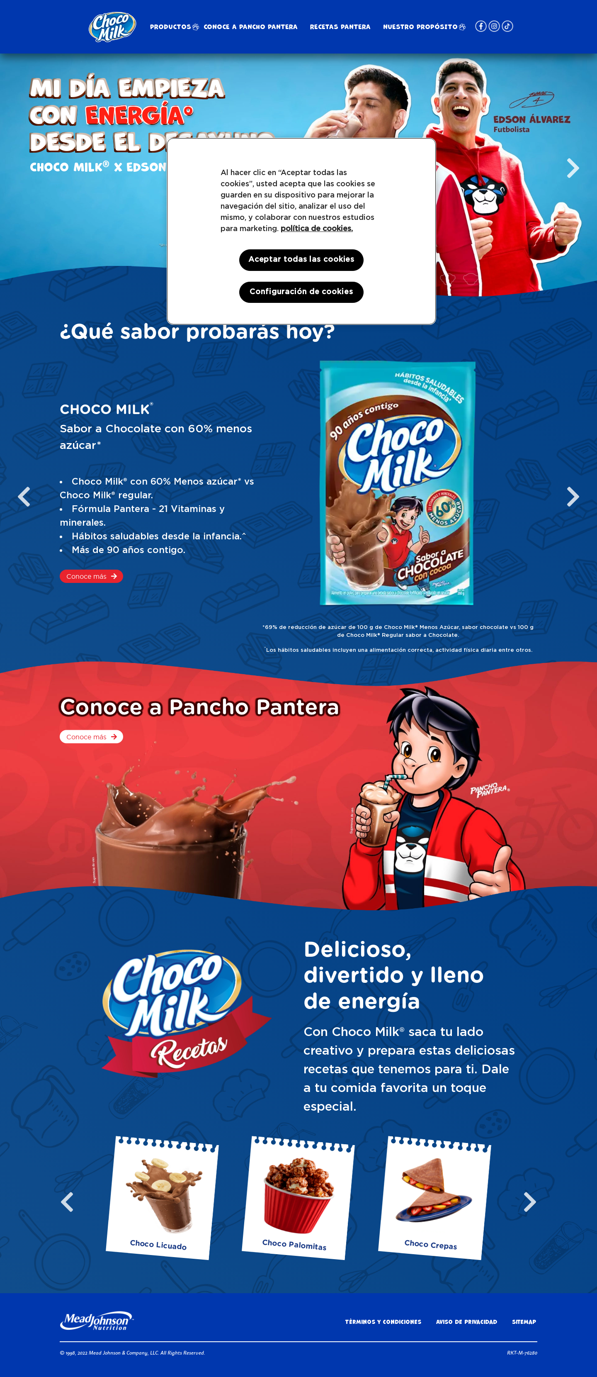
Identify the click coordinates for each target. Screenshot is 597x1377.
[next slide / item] (573, 168)
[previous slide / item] (23, 496)
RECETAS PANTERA (340, 27)
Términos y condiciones (383, 1322)
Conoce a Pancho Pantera (251, 27)
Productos (170, 27)
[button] (447, 279)
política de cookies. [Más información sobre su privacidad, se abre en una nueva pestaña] (317, 229)
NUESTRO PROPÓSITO (420, 27)
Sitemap (524, 1322)
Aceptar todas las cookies (301, 259)
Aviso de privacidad (466, 1322)
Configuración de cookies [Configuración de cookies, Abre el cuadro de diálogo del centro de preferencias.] (301, 292)
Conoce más (86, 576)
